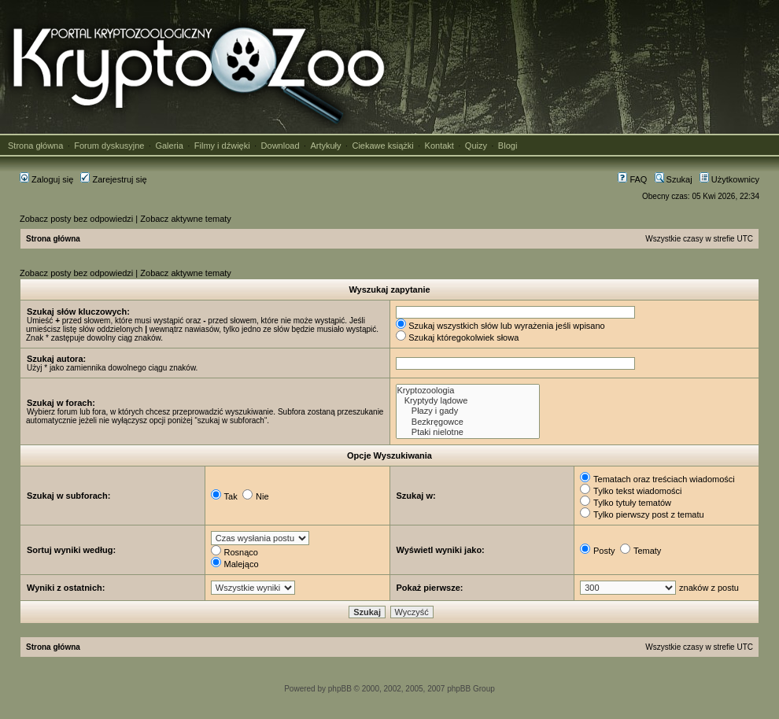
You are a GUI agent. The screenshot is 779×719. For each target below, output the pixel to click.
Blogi (507, 145)
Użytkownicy (729, 179)
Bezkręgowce (467, 422)
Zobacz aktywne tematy (185, 218)
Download (280, 145)
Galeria (169, 145)
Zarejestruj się (113, 179)
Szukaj (673, 179)
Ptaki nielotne (467, 432)
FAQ (632, 179)
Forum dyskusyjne (109, 145)
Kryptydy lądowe (467, 401)
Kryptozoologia (467, 390)
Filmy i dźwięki (222, 145)
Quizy (476, 145)
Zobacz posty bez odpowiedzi (76, 218)
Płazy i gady (467, 411)
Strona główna (35, 145)
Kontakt (439, 145)
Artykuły (325, 145)
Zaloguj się (46, 179)
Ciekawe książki (382, 145)
